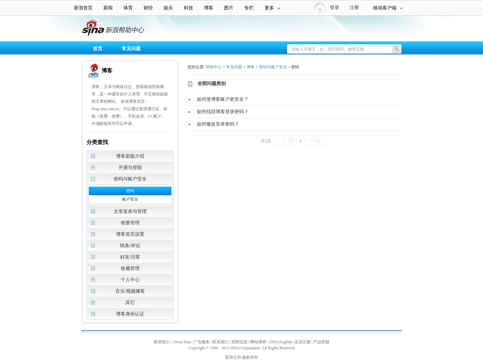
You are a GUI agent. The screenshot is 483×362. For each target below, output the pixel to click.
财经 (148, 7)
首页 (97, 48)
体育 (128, 7)
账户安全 (130, 199)
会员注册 (302, 342)
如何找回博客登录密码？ (223, 111)
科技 (188, 7)
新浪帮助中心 (32, 29)
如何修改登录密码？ (218, 124)
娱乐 (168, 7)
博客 (208, 7)
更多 (272, 7)
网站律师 (258, 342)
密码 (130, 191)
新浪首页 (83, 7)
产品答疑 (321, 342)
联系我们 (220, 342)
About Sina (181, 342)
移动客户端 (387, 7)
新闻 (108, 7)
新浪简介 (162, 342)
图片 (228, 7)
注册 (354, 7)
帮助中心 (214, 67)
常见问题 (131, 48)
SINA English (280, 342)
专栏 (249, 7)
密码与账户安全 (273, 67)
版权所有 (250, 357)
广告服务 (202, 342)
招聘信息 (239, 342)
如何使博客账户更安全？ (223, 99)
